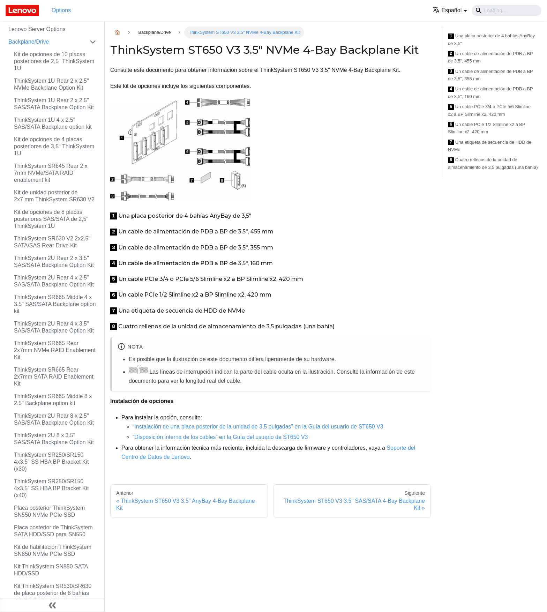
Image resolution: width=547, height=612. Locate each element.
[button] (450, 10)
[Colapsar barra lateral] (52, 605)
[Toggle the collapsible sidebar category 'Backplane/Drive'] (93, 41)
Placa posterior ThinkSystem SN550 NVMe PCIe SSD (49, 511)
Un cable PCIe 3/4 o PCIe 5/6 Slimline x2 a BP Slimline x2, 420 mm (489, 110)
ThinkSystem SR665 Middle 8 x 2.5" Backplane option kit (53, 399)
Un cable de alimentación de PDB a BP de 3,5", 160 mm (490, 92)
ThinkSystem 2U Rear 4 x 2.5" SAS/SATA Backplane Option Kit (54, 281)
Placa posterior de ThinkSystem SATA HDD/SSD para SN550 (53, 530)
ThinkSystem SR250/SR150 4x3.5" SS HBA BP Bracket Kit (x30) (51, 462)
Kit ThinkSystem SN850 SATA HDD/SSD (51, 570)
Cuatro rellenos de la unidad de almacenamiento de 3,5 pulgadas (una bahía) (493, 163)
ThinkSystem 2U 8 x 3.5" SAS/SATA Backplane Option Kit (54, 438)
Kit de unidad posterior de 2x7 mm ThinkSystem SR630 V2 (54, 195)
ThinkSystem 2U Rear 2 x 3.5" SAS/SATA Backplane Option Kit (54, 261)
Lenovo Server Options (37, 29)
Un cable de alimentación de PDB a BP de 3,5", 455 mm (490, 57)
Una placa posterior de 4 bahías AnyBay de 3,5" (491, 39)
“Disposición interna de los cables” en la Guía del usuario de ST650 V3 (220, 437)
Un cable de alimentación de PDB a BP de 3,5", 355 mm (490, 75)
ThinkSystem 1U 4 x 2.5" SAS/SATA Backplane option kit (53, 123)
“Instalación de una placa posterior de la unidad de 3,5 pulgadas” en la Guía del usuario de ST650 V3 (258, 427)
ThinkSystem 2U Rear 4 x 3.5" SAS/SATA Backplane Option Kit (54, 327)
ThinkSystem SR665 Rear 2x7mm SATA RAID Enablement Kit (53, 377)
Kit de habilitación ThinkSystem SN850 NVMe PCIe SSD (52, 550)
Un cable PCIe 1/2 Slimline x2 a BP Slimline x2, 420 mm (486, 128)
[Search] (506, 10)
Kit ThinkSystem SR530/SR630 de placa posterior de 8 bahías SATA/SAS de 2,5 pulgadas (52, 593)
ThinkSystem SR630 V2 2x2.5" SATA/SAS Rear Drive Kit (52, 242)
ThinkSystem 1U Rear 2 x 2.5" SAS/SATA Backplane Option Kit (54, 103)
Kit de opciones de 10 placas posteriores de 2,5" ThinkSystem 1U (54, 61)
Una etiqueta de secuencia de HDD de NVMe (489, 146)
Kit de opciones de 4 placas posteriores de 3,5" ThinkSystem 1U (54, 146)
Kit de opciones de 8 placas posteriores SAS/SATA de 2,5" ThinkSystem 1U (51, 219)
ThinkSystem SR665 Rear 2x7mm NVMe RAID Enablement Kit (55, 350)
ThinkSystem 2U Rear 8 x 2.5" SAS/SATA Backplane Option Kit (54, 419)
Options (61, 10)
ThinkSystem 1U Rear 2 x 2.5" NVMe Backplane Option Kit (51, 84)
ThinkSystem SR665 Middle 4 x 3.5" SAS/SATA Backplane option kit (55, 304)
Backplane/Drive (28, 42)
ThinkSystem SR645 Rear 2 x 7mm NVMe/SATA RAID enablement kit (51, 173)
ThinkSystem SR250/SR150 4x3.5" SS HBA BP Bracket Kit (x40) (51, 488)
